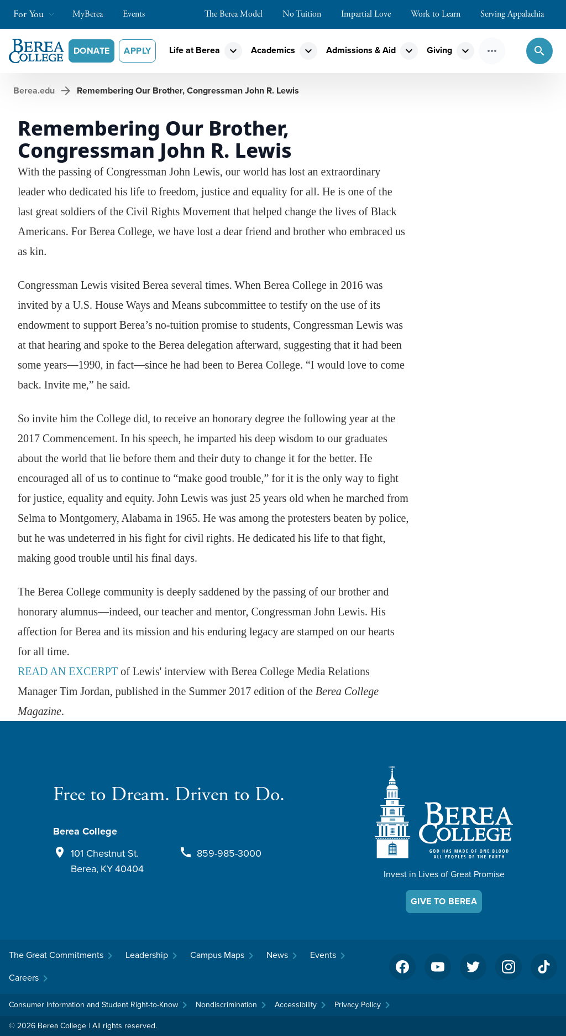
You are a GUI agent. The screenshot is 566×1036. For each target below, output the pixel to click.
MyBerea (93, 14)
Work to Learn (441, 14)
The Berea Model (239, 14)
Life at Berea (194, 50)
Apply (137, 50)
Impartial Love (371, 14)
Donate (91, 50)
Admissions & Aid (361, 50)
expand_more (233, 51)
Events (139, 14)
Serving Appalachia (517, 14)
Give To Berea (444, 901)
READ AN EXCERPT (68, 671)
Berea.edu (34, 90)
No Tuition (307, 14)
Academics (273, 50)
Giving (439, 50)
